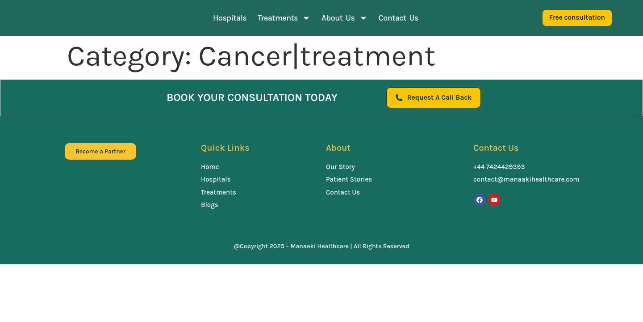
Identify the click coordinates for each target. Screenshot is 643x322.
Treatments (284, 17)
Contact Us (399, 18)
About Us (344, 17)
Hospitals (229, 18)
